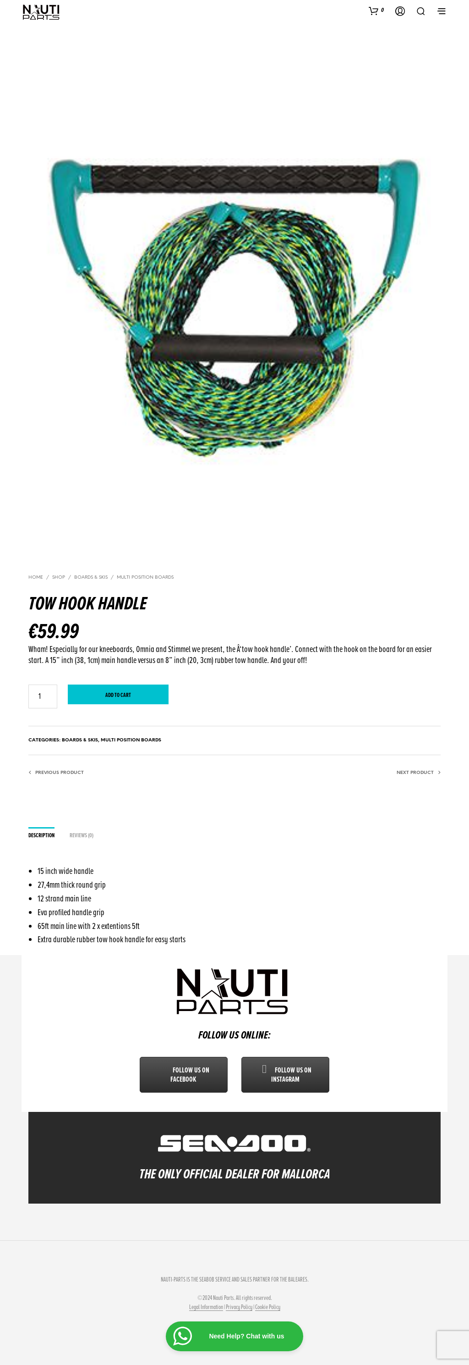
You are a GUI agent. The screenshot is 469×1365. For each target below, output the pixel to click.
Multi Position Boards (145, 577)
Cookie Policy (267, 1307)
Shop (58, 577)
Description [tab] (41, 835)
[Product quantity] (42, 696)
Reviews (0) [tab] (81, 835)
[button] (376, 10)
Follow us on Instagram (285, 1075)
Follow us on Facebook (183, 1075)
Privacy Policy (239, 1307)
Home (35, 577)
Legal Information (206, 1307)
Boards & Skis (91, 577)
